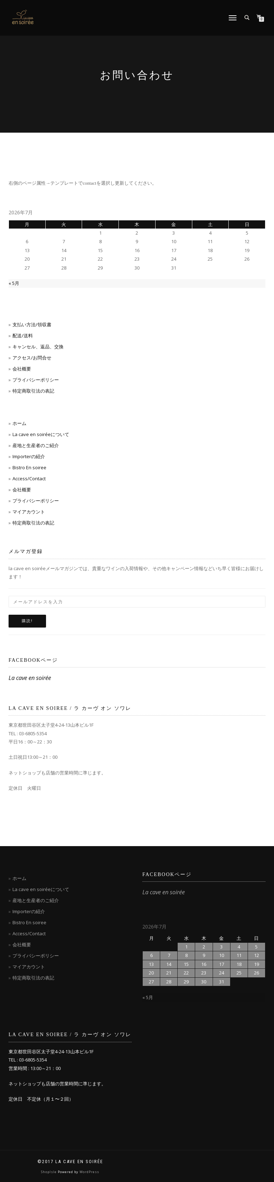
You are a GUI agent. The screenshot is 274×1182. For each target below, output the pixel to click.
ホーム (19, 423)
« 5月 (14, 283)
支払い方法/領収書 (31, 324)
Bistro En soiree (29, 467)
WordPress (89, 1172)
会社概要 (21, 368)
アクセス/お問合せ (31, 357)
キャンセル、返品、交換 (38, 346)
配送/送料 (22, 335)
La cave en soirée (30, 678)
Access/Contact (29, 478)
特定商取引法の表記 (33, 391)
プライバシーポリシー (35, 380)
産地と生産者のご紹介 (35, 445)
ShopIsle (49, 1172)
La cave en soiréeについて (40, 434)
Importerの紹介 (28, 456)
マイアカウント (28, 511)
